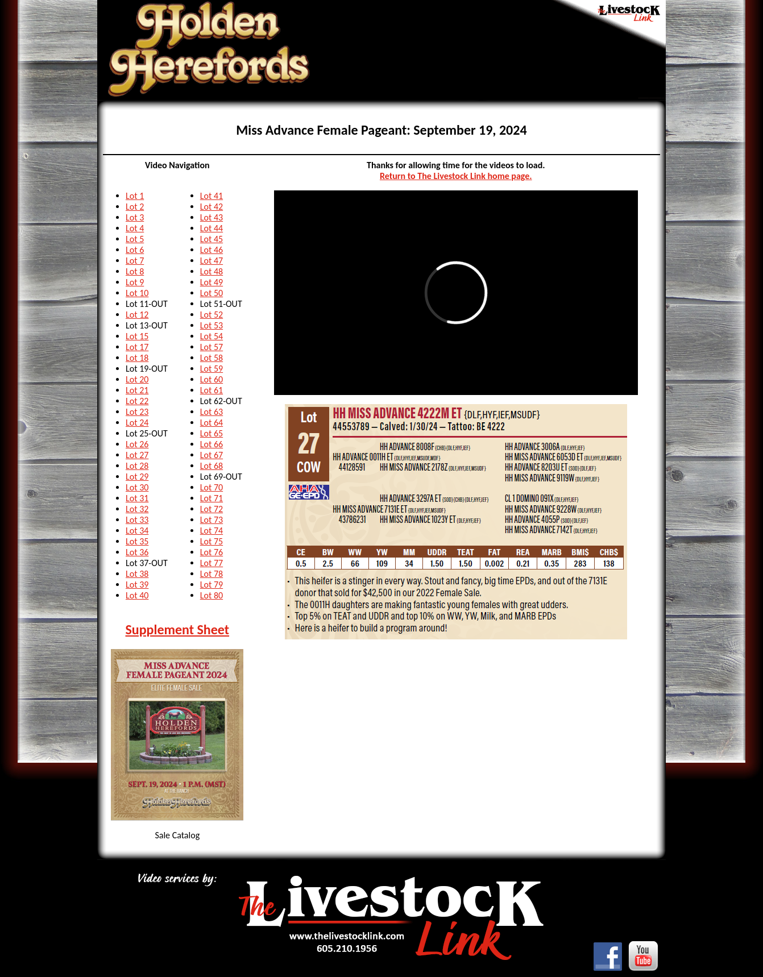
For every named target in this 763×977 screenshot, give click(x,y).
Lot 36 (137, 552)
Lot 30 (137, 487)
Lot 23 (137, 411)
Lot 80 (211, 595)
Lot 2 (135, 206)
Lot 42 (211, 206)
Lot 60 (211, 379)
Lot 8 (135, 271)
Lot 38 (137, 573)
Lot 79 (211, 584)
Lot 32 (137, 509)
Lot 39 (137, 584)
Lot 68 (211, 465)
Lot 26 (137, 444)
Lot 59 (211, 368)
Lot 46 (211, 249)
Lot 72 (211, 509)
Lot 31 (137, 498)
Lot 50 (211, 293)
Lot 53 (211, 325)
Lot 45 (211, 239)
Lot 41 (211, 195)
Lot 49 (211, 282)
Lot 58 (211, 357)
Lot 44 (211, 228)
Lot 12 (137, 314)
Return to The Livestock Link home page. (456, 176)
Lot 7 (135, 260)
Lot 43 (211, 217)
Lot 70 (211, 487)
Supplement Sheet (178, 629)
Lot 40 (137, 595)
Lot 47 (211, 260)
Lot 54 (211, 336)
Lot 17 (137, 347)
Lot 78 (211, 573)
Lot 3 (135, 217)
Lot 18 (137, 357)
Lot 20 (137, 379)
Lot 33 (137, 519)
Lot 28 (137, 465)
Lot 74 (211, 530)
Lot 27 (137, 455)
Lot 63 (211, 411)
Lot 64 (211, 422)
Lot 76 (211, 552)
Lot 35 (137, 541)
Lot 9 (135, 282)
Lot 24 (137, 422)
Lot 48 (211, 271)
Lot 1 (135, 195)
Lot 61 (211, 390)
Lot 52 (211, 314)
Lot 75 (211, 541)
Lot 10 (137, 293)
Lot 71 (211, 498)
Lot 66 (211, 444)
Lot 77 (211, 563)
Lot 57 (211, 347)
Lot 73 (211, 519)
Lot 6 (135, 249)
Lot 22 (137, 401)
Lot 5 (135, 239)
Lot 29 (137, 476)
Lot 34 (137, 530)
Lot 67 (211, 455)
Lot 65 (211, 433)
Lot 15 (137, 336)
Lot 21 (137, 390)
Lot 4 (135, 228)
